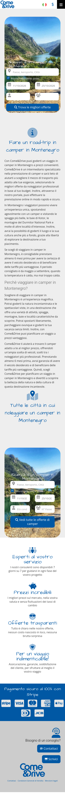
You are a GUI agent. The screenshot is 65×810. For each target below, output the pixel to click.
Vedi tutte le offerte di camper (32, 522)
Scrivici (51, 759)
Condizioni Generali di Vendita (30, 780)
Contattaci (49, 748)
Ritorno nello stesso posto (23, 78)
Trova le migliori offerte (32, 107)
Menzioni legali (51, 780)
